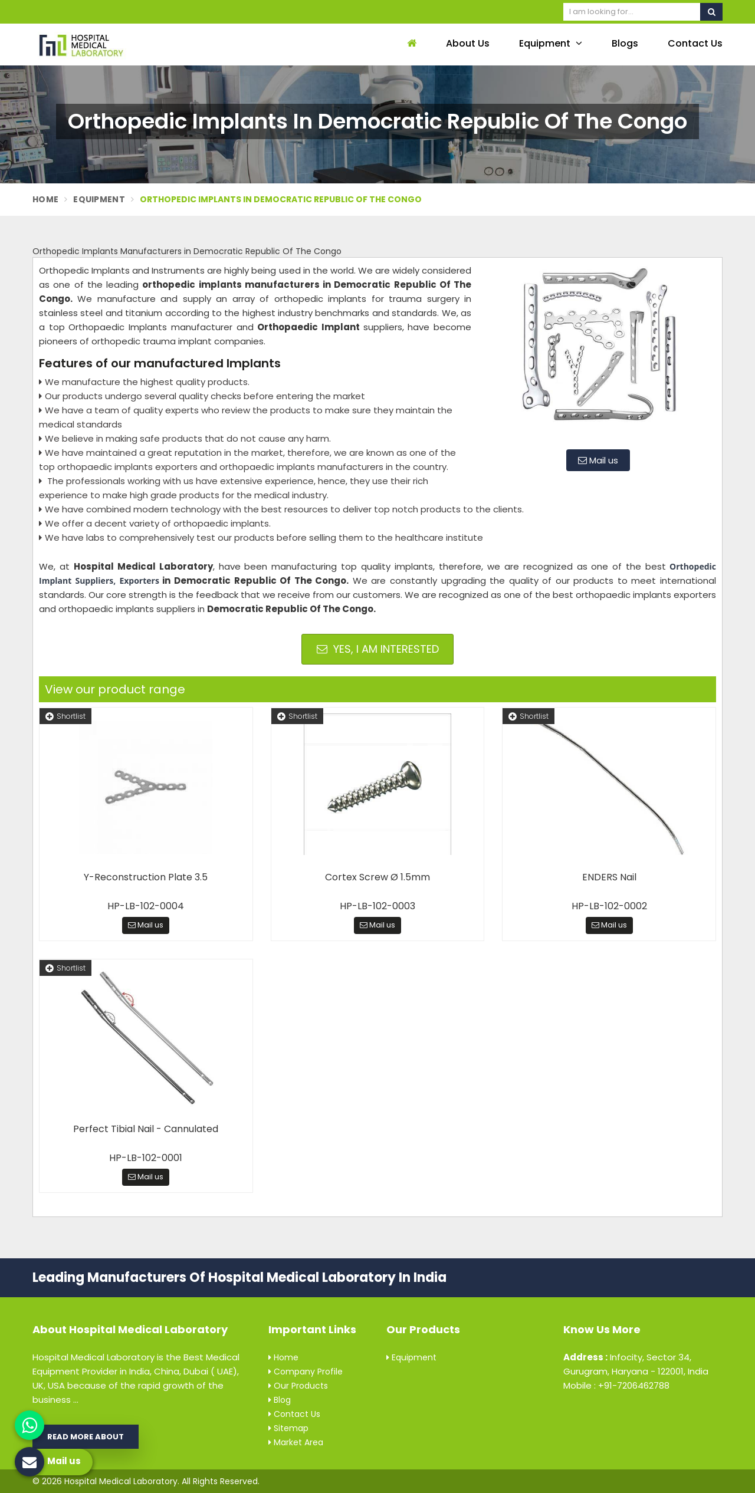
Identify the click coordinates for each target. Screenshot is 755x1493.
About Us (468, 43)
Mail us (598, 460)
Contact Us (695, 43)
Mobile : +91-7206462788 (616, 1385)
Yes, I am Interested (378, 649)
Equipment (550, 43)
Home (45, 199)
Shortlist (65, 716)
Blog (279, 1400)
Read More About (85, 1436)
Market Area (295, 1442)
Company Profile (305, 1371)
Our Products (298, 1386)
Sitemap (288, 1428)
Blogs (625, 43)
